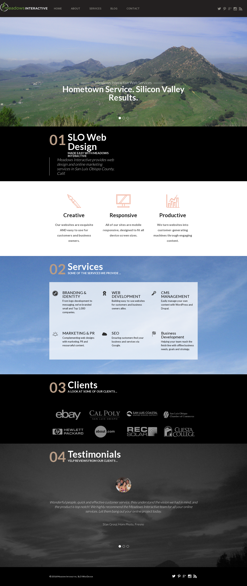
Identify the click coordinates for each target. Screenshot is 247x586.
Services (95, 8)
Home (58, 8)
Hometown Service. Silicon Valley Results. (123, 93)
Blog (113, 8)
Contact (133, 8)
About (75, 8)
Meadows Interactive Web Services (123, 82)
